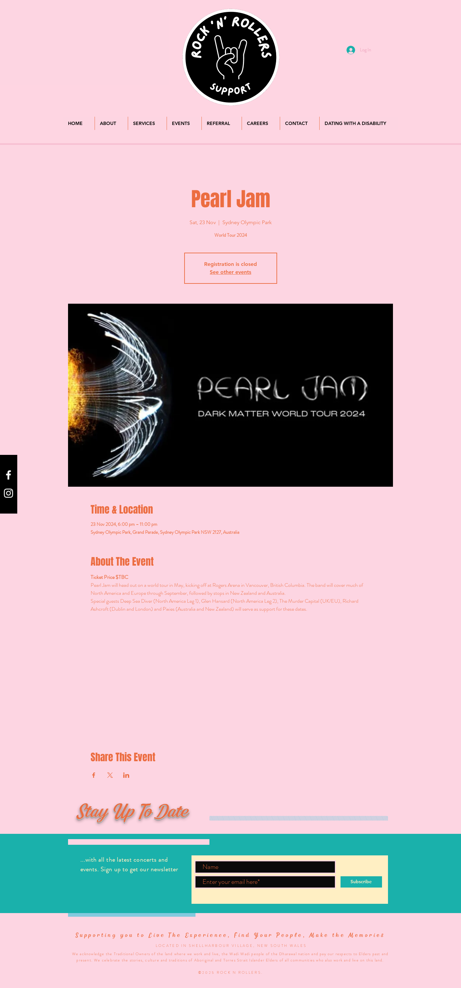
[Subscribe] (361, 882)
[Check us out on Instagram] (8, 493)
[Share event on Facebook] (94, 775)
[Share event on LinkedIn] (126, 775)
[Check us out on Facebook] (8, 475)
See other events (230, 272)
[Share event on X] (110, 775)
